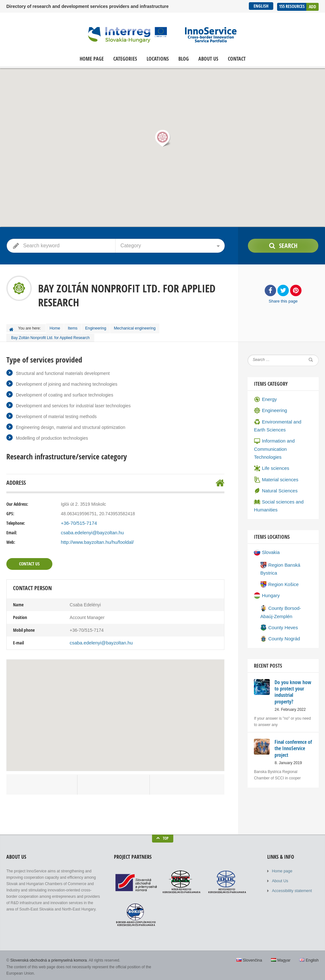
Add (312, 6)
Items (75, 327)
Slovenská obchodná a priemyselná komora (47, 958)
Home (56, 327)
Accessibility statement (291, 888)
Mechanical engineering (140, 327)
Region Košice (278, 568)
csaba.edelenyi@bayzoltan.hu (90, 531)
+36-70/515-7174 (78, 521)
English (260, 6)
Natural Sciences (274, 477)
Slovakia (266, 538)
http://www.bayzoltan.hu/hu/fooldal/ (95, 540)
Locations (158, 59)
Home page (92, 59)
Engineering (100, 327)
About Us (208, 59)
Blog (183, 59)
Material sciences (275, 467)
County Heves (278, 610)
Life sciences (271, 456)
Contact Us (29, 562)
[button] (162, 138)
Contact (237, 59)
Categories (125, 59)
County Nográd (279, 621)
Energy (265, 397)
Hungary (266, 579)
